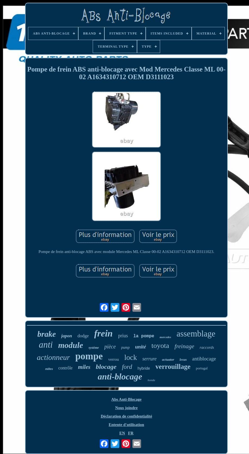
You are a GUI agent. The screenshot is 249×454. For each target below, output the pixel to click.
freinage (184, 346)
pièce (110, 347)
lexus (183, 360)
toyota (160, 346)
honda (151, 380)
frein (103, 333)
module (70, 345)
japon (66, 335)
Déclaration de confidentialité (126, 416)
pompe (89, 356)
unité (140, 347)
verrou (113, 359)
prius (123, 335)
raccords (207, 347)
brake (47, 334)
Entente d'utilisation (126, 424)
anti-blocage (120, 376)
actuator (168, 359)
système (94, 348)
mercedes (165, 337)
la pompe (143, 336)
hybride (144, 368)
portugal (202, 368)
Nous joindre (126, 408)
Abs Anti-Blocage (126, 399)
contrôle (65, 368)
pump (125, 347)
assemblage (195, 333)
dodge (83, 335)
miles (84, 367)
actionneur (53, 357)
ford (127, 366)
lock (130, 357)
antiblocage (204, 359)
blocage (106, 366)
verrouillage (173, 366)
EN (122, 433)
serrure (149, 359)
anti (46, 345)
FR (130, 433)
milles (49, 368)
